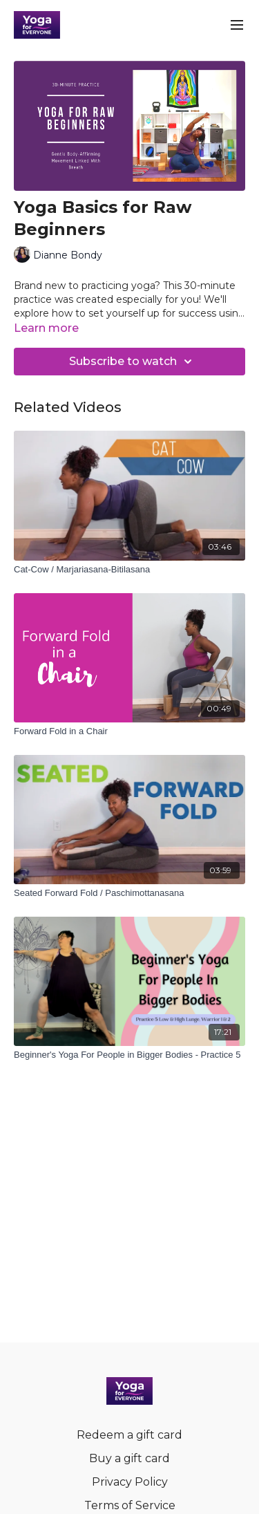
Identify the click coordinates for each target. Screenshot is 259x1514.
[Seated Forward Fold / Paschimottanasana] (129, 893)
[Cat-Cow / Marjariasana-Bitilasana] (129, 570)
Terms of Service (129, 1505)
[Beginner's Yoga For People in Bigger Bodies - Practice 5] (129, 1055)
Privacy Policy (130, 1481)
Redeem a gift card (129, 1434)
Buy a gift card (129, 1458)
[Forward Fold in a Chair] (129, 731)
